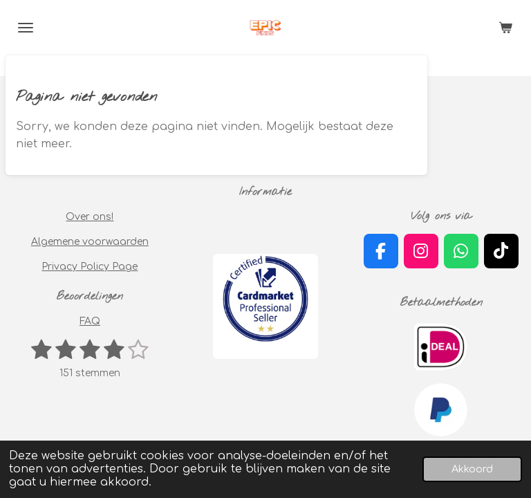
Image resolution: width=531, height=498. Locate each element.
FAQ (90, 321)
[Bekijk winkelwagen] (505, 27)
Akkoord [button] (472, 468)
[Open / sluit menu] (25, 27)
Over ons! (89, 217)
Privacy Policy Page (89, 266)
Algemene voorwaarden (90, 242)
